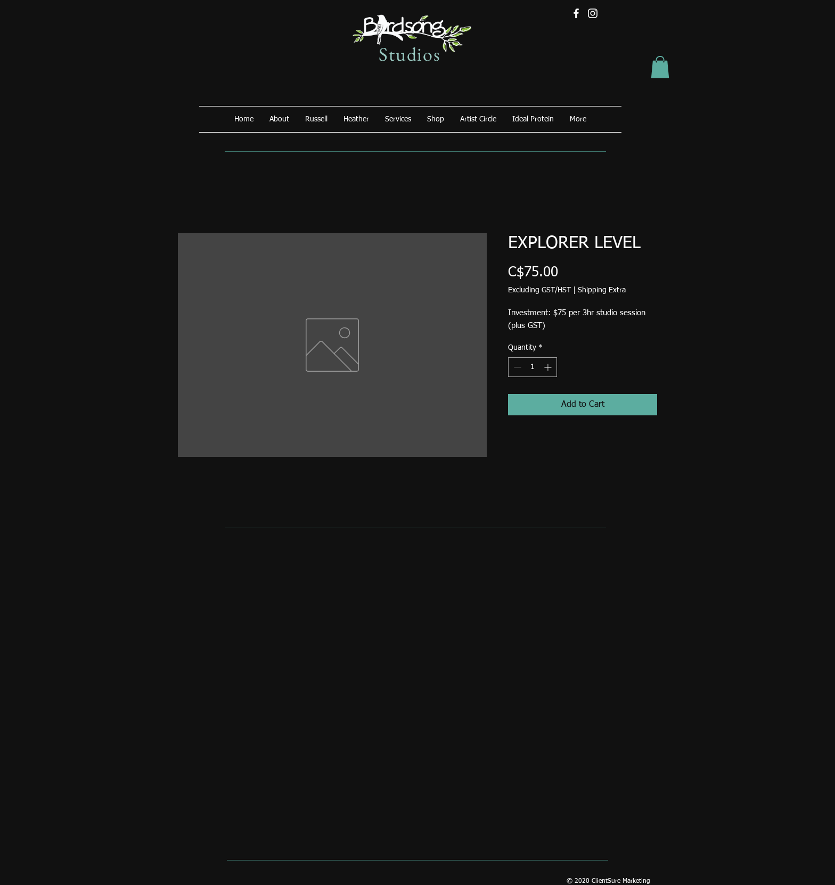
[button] (660, 67)
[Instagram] (592, 13)
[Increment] (548, 367)
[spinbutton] (532, 367)
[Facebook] (576, 13)
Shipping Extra (602, 290)
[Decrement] (516, 367)
